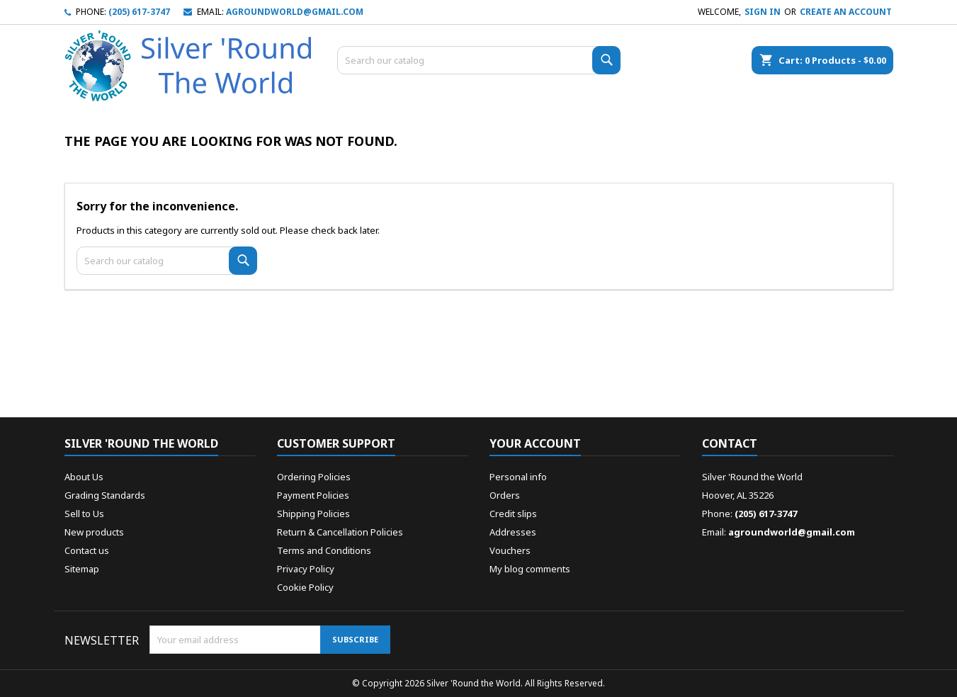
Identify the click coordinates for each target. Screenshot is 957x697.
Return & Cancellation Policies (340, 532)
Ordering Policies (314, 476)
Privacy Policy (305, 568)
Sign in (762, 12)
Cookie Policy (305, 587)
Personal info (518, 476)
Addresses (512, 532)
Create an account (846, 12)
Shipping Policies (313, 513)
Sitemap (81, 568)
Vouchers (510, 550)
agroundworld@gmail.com (294, 12)
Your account (535, 443)
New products (94, 532)
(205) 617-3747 (139, 12)
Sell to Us (84, 513)
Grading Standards (104, 495)
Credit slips (513, 513)
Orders (504, 495)
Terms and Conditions (324, 550)
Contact (729, 443)
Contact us (86, 550)
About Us (83, 476)
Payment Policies (313, 495)
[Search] (479, 60)
